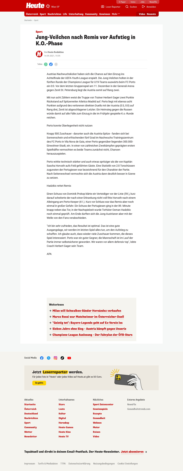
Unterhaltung (76, 14)
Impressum (29, 463)
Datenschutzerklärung (79, 463)
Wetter (28, 432)
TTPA (63, 463)
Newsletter (30, 436)
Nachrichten (54, 14)
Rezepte (97, 413)
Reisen (96, 432)
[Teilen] (56, 64)
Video (96, 436)
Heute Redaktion (56, 52)
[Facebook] (51, 64)
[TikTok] (62, 357)
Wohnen (97, 422)
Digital (62, 418)
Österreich (32, 14)
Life (65, 14)
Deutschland (31, 413)
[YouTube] (69, 357)
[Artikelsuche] (131, 7)
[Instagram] (55, 357)
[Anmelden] (149, 7)
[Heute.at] (35, 5)
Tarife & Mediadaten (48, 463)
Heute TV (64, 436)
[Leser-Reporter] (110, 7)
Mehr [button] (115, 14)
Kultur (62, 413)
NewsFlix (131, 404)
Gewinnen (104, 14)
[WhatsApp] (45, 64)
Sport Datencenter (103, 404)
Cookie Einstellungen (128, 463)
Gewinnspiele (100, 409)
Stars (62, 404)
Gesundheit (99, 418)
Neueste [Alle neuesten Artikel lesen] (151, 14)
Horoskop (64, 422)
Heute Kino (65, 432)
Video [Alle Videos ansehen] (142, 14)
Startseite (28, 20)
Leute (62, 409)
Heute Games (66, 427)
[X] (48, 357)
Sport (43, 14)
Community (91, 14)
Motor (96, 427)
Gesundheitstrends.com (138, 409)
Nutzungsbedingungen (104, 463)
